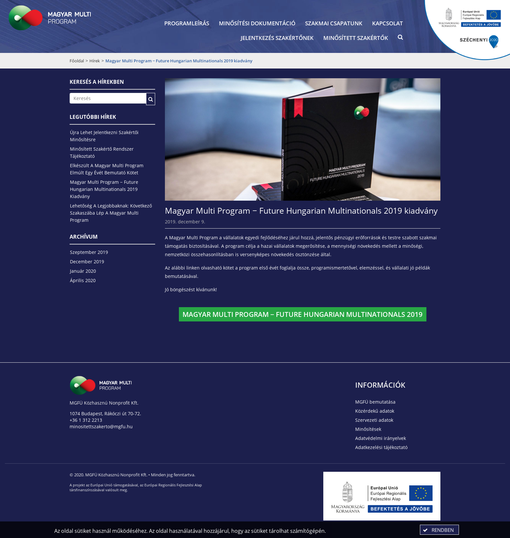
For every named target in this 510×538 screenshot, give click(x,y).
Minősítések (368, 429)
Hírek (94, 61)
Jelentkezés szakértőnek (277, 38)
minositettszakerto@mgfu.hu (101, 426)
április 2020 (83, 280)
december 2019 (87, 261)
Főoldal (77, 61)
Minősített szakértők (355, 38)
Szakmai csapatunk (333, 23)
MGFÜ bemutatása (375, 402)
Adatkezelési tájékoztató (381, 447)
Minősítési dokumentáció (257, 23)
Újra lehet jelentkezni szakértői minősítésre (104, 136)
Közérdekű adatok (374, 411)
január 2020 (83, 271)
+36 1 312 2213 (86, 420)
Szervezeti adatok (374, 420)
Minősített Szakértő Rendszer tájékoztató (102, 152)
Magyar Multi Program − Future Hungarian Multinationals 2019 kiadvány (104, 189)
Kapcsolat (387, 23)
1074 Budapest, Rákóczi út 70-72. (105, 413)
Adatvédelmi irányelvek (380, 438)
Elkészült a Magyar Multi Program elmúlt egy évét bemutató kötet (106, 169)
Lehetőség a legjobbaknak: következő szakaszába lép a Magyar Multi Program (111, 213)
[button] (400, 38)
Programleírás (186, 23)
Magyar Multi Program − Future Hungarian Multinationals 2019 (302, 314)
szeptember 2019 (89, 252)
